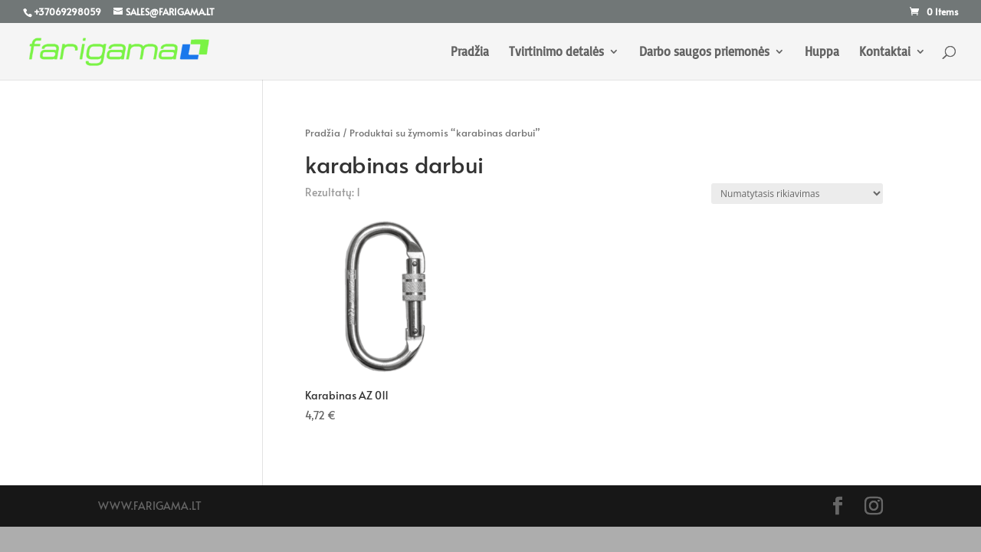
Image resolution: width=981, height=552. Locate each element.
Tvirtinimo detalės (556, 52)
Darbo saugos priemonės (704, 52)
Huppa (822, 52)
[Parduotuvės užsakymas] (797, 193)
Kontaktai (884, 52)
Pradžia (470, 52)
